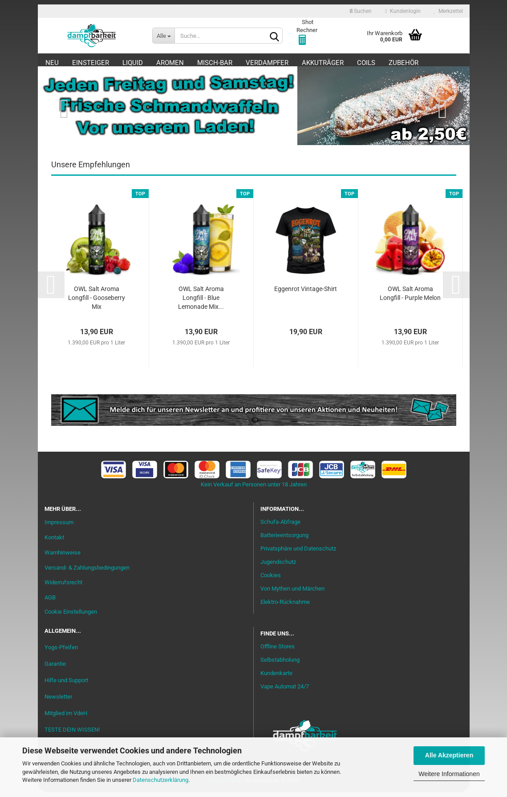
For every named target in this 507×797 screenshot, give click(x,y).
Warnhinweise (63, 557)
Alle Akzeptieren (449, 755)
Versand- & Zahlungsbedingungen (87, 572)
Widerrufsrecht (63, 587)
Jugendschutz (278, 566)
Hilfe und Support (66, 685)
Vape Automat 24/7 (284, 691)
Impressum (59, 527)
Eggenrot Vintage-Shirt (305, 294)
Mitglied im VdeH (66, 718)
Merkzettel (448, 11)
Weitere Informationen (448, 773)
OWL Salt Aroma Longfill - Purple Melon (410, 299)
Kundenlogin (402, 11)
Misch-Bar (214, 63)
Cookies (270, 580)
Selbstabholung (280, 665)
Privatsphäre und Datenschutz (298, 553)
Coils (366, 63)
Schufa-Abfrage (280, 527)
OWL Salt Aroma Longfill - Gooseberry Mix (96, 303)
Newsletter (58, 701)
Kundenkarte (276, 678)
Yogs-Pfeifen (61, 652)
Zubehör (403, 63)
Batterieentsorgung (284, 540)
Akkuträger (323, 63)
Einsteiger (90, 63)
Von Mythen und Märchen (292, 593)
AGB (50, 602)
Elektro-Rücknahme (285, 606)
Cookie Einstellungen (71, 616)
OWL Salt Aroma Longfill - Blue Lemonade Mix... (201, 303)
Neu (52, 63)
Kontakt (54, 542)
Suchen (360, 11)
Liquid (132, 63)
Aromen (170, 63)
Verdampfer (267, 63)
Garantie (55, 668)
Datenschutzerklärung (160, 780)
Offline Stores (277, 651)
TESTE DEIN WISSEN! (72, 735)
